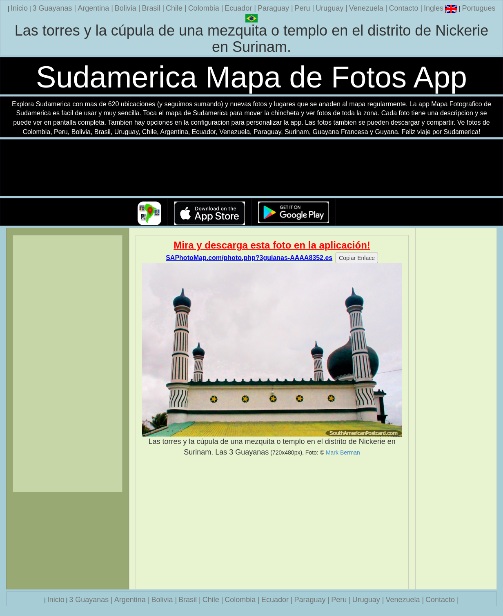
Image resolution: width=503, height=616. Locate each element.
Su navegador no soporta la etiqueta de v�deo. (251, 168)
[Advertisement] (272, 523)
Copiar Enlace (357, 258)
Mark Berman (343, 452)
